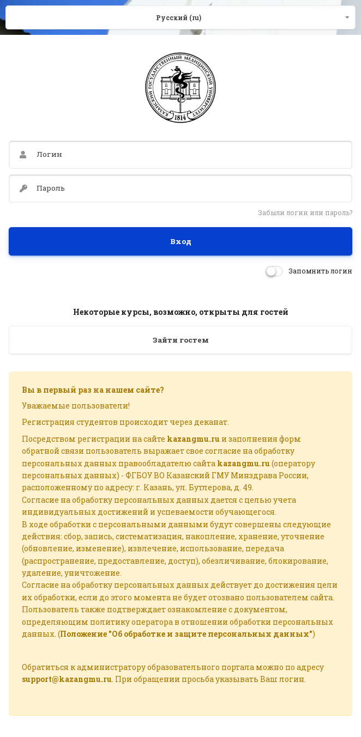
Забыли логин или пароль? (305, 212)
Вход (180, 241)
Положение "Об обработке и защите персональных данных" (186, 634)
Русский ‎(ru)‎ (178, 17)
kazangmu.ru (193, 439)
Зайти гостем (181, 340)
